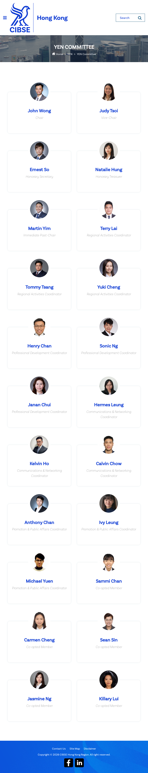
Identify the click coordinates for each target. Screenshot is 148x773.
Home (57, 54)
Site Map (75, 748)
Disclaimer (90, 748)
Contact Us (59, 748)
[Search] (140, 17)
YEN (69, 54)
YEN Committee (86, 54)
